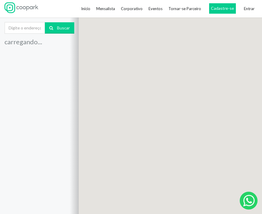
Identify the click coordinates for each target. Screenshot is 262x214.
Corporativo (132, 8)
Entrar (249, 8)
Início (85, 8)
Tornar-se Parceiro (184, 8)
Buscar (59, 27)
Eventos (155, 8)
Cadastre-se (222, 8)
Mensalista (105, 8)
